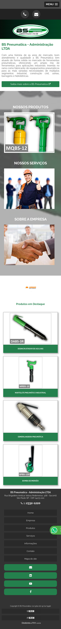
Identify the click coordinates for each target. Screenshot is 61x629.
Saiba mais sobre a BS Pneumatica (30, 84)
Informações (30, 543)
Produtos (30, 528)
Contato (30, 551)
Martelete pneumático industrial (30, 393)
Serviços (30, 536)
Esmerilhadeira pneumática (30, 437)
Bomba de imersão (30, 481)
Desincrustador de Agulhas (30, 349)
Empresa (30, 520)
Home (30, 513)
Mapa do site (30, 559)
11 (30, 503)
